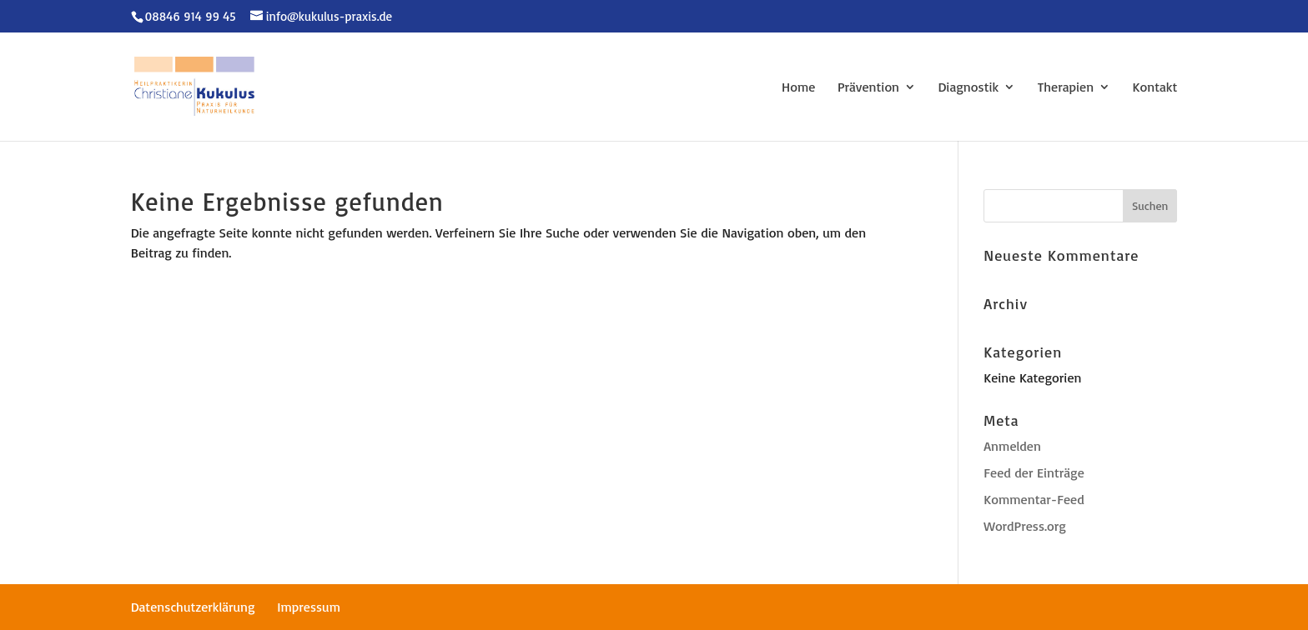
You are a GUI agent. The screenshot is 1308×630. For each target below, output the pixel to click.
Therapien (1066, 88)
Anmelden (1012, 446)
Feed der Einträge (1034, 472)
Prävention (868, 88)
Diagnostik (968, 88)
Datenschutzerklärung (193, 606)
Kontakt (1155, 88)
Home (798, 88)
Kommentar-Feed (1034, 499)
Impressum (308, 606)
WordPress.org (1025, 526)
